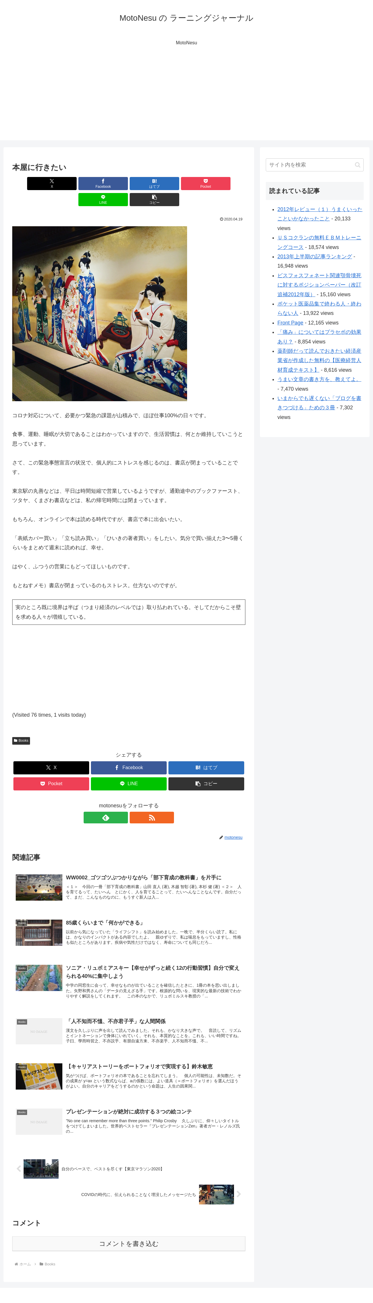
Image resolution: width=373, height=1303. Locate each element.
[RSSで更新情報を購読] (135, 801)
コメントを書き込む (129, 1233)
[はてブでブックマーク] (109, 183)
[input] (315, 164)
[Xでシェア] (31, 183)
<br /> (29, 647)
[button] (226, 183)
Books (21, 724)
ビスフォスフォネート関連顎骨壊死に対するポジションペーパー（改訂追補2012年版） (319, 285)
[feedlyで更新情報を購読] (122, 801)
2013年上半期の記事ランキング (314, 256)
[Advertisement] (186, 99)
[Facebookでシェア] (70, 183)
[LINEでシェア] (187, 183)
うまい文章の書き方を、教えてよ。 (319, 379)
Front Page (290, 323)
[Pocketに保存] (148, 183)
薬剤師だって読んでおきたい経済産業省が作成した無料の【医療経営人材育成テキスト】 (319, 360)
